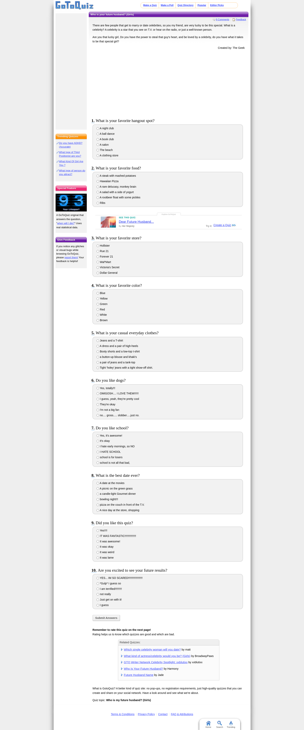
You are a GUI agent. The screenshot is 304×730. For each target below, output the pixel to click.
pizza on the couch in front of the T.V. (120, 504)
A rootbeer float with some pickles (118, 197)
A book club (105, 139)
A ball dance (105, 133)
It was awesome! (108, 541)
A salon (103, 144)
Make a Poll (167, 5)
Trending (231, 724)
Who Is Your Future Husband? (143, 668)
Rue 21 (103, 251)
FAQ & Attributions (182, 714)
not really (104, 594)
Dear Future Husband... (136, 222)
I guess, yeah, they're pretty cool (118, 398)
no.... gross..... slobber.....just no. (118, 415)
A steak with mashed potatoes (116, 175)
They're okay (106, 404)
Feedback (241, 19)
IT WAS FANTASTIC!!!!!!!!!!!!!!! (116, 535)
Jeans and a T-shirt (110, 340)
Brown (102, 320)
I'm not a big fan (108, 409)
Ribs (101, 202)
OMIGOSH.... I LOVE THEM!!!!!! (118, 393)
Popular (202, 5)
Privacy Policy (146, 714)
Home (208, 724)
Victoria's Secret (108, 267)
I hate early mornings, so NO (116, 446)
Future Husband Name (138, 675)
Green (102, 304)
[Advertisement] (169, 83)
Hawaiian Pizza (108, 181)
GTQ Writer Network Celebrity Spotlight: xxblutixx (156, 662)
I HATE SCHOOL (109, 451)
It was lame (105, 557)
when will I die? (65, 223)
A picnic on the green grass (115, 488)
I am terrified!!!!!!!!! (109, 588)
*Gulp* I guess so (109, 583)
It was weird (105, 552)
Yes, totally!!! (106, 388)
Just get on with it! (109, 599)
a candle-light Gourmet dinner (116, 493)
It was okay (105, 546)
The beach (105, 150)
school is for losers (109, 457)
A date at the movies (110, 483)
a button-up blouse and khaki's (117, 356)
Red (101, 309)
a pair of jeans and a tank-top (116, 362)
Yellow (102, 298)
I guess (103, 605)
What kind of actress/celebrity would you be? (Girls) (157, 656)
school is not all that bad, (113, 462)
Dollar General (107, 272)
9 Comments (222, 19)
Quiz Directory (185, 5)
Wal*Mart (104, 262)
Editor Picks (217, 5)
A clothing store (107, 155)
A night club (105, 128)
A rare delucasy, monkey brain (116, 186)
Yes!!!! (102, 530)
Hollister (103, 245)
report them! (71, 257)
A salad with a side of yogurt (115, 192)
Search (219, 724)
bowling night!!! (107, 499)
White (102, 314)
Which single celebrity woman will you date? (152, 649)
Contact (163, 714)
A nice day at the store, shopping (118, 510)
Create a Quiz (222, 225)
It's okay (103, 440)
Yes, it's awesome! (109, 435)
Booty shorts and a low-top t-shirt (118, 351)
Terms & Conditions (122, 714)
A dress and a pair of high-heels (117, 346)
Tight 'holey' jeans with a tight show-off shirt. (125, 367)
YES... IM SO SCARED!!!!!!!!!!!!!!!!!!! (120, 577)
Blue (101, 293)
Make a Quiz (150, 5)
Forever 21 (105, 256)
